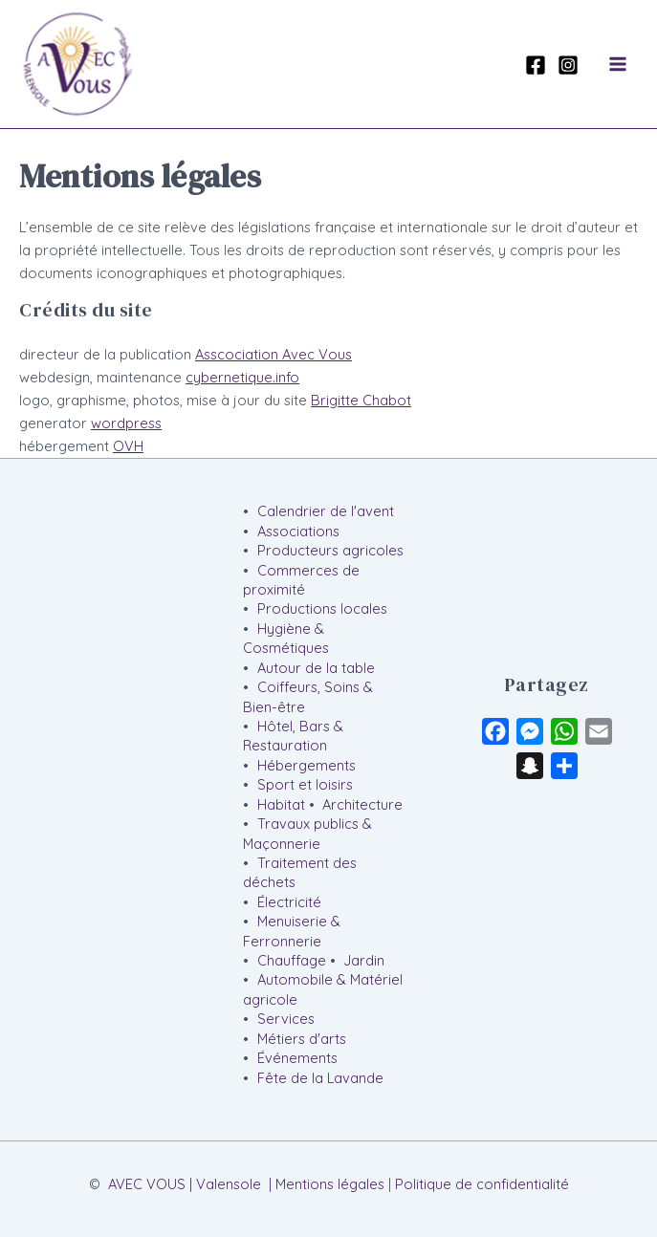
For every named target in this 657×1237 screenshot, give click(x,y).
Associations (298, 531)
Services (286, 1018)
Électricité (289, 902)
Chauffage (291, 960)
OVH (128, 446)
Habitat (281, 804)
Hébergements (306, 765)
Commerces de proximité (301, 579)
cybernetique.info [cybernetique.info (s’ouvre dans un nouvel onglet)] (242, 377)
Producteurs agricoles (330, 550)
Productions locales (322, 608)
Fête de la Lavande (320, 1078)
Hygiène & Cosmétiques (286, 638)
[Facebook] (535, 65)
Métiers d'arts (301, 1039)
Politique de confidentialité (482, 1184)
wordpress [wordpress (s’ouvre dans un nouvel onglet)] (126, 423)
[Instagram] (568, 65)
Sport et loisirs (305, 784)
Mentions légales (329, 1184)
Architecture (362, 804)
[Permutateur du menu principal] (618, 64)
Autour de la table (316, 668)
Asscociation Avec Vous (273, 354)
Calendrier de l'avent (325, 511)
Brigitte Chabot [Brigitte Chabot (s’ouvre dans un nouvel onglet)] (361, 400)
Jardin (363, 960)
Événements (297, 1058)
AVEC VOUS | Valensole (184, 1184)
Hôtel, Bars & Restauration (292, 735)
